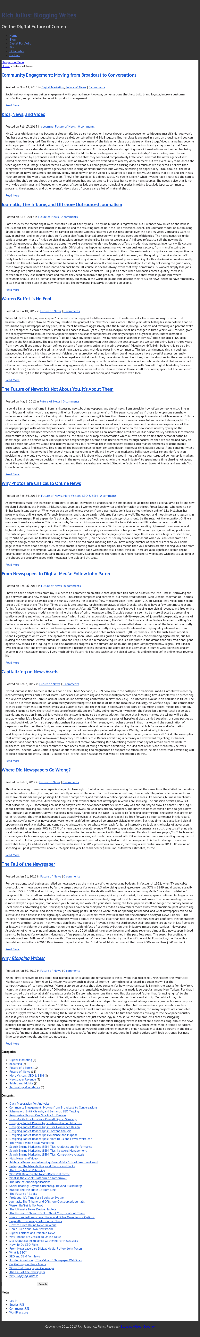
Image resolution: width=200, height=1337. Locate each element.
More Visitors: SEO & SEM (80, 496)
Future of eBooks (21, 1068)
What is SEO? (18, 1252)
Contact (14, 55)
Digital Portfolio (20, 43)
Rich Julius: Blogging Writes (39, 15)
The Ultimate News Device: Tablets (32, 1209)
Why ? (23, 958)
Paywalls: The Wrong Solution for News (35, 1221)
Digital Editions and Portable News (32, 1233)
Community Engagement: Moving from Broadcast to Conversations (69, 75)
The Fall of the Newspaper (28, 864)
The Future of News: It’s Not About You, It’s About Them (57, 389)
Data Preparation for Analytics (29, 1103)
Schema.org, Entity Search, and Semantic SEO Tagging (44, 1111)
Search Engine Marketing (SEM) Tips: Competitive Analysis (46, 1154)
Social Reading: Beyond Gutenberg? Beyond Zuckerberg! (45, 1186)
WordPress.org (18, 1312)
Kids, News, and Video (23, 114)
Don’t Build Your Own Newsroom (31, 1229)
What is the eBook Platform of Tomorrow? (38, 1178)
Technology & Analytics (24, 1087)
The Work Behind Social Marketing (31, 1143)
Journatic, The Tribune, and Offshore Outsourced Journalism (62, 204)
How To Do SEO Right (23, 1244)
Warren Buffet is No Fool (26, 299)
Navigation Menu (13, 62)
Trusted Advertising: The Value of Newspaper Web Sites (45, 1260)
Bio (11, 47)
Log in (13, 1301)
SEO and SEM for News (24, 1256)
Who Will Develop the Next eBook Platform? (39, 1174)
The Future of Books (23, 1194)
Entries (16, 1304)
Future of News (75, 87)
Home (13, 35)
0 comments (97, 87)
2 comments (69, 217)
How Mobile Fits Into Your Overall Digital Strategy (43, 1119)
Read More (12, 105)
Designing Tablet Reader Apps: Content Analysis (40, 1131)
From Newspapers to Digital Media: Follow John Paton (56, 574)
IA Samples (16, 51)
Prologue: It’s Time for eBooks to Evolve (36, 1197)
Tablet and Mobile (21, 1083)
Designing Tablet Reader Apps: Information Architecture (45, 1123)
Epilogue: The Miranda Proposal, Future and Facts (42, 1166)
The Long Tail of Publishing (27, 1170)
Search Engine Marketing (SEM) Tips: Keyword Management (48, 1150)
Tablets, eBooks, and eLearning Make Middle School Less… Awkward (53, 1162)
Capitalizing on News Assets (30, 672)
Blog (12, 39)
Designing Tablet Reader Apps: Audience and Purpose (43, 1135)
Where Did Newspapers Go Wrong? (36, 770)
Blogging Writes (131, 1326)
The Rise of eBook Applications (29, 1182)
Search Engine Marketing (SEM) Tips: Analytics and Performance (50, 1146)
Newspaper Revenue (22, 1079)
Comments (19, 1308)
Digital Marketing (52, 87)
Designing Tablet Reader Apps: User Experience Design (44, 1127)
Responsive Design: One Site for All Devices (37, 1115)
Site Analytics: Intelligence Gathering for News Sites (43, 1241)
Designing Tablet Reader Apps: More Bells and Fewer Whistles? (50, 1139)
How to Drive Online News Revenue (32, 1225)
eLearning (47, 126)
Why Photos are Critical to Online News (41, 483)
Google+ (149, 1326)
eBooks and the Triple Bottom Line (32, 1190)
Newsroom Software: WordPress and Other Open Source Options (52, 1217)
